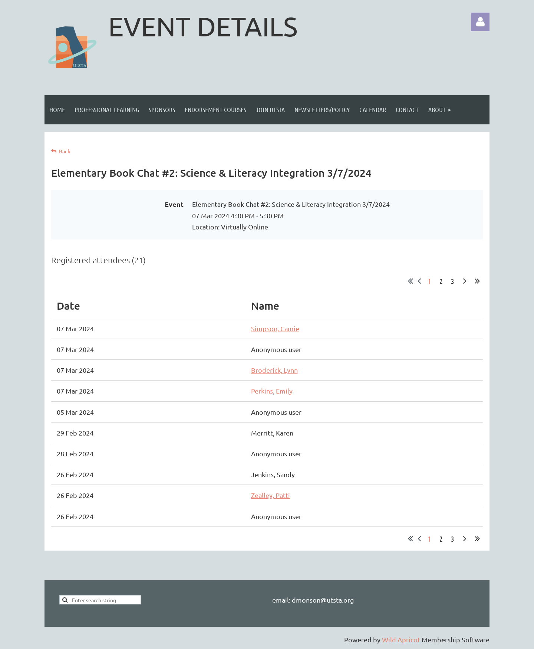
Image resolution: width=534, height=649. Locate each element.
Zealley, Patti (270, 495)
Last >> (477, 281)
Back (64, 151)
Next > (464, 281)
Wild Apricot (401, 639)
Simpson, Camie (275, 328)
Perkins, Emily (272, 391)
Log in (480, 22)
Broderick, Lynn (274, 370)
